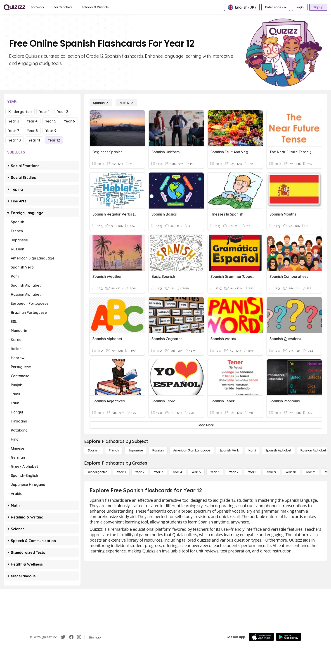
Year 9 (50, 130)
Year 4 (32, 121)
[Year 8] (252, 472)
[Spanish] (101, 102)
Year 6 (69, 121)
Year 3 (13, 121)
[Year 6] (214, 472)
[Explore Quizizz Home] (14, 7)
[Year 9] (271, 472)
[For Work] (37, 7)
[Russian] (158, 450)
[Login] (299, 7)
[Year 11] (310, 472)
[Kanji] (252, 450)
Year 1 (44, 111)
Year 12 (54, 140)
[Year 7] (233, 472)
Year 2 (62, 111)
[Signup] (318, 7)
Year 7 (13, 130)
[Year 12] (126, 102)
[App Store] (261, 637)
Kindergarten (20, 111)
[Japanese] (135, 450)
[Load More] (206, 425)
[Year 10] (291, 472)
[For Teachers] (63, 7)
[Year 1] (121, 472)
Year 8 (32, 130)
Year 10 (14, 140)
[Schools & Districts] (95, 7)
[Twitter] (63, 637)
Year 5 (50, 121)
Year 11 (34, 140)
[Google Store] (288, 637)
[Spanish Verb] (229, 450)
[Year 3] (158, 472)
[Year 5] (196, 472)
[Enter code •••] (275, 7)
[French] (114, 450)
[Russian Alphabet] (313, 450)
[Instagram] (79, 637)
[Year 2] (139, 472)
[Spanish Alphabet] (278, 450)
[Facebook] (71, 637)
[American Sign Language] (191, 450)
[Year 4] (177, 472)
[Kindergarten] (97, 472)
